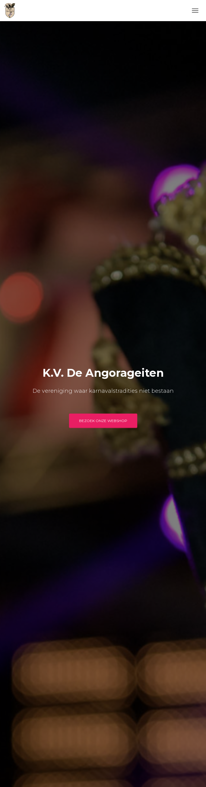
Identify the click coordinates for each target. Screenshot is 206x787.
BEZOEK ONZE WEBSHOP (103, 420)
